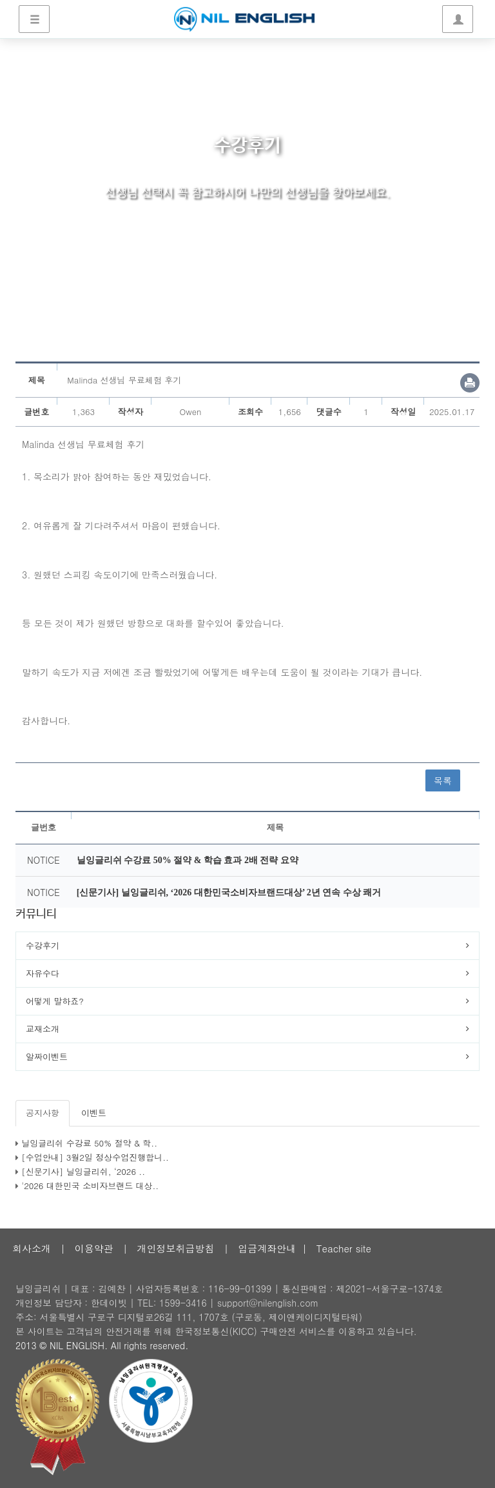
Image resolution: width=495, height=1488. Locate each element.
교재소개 (42, 1029)
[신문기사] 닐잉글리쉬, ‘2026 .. (83, 1171)
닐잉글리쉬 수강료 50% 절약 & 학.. (89, 1143)
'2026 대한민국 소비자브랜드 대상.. (90, 1185)
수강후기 (42, 945)
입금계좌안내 (267, 1248)
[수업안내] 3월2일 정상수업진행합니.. (95, 1157)
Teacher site (343, 1248)
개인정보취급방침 (175, 1248)
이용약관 (94, 1248)
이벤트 (93, 1112)
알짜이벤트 (47, 1056)
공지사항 (42, 1112)
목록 (443, 780)
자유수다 (42, 973)
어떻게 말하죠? (55, 1001)
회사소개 (31, 1248)
